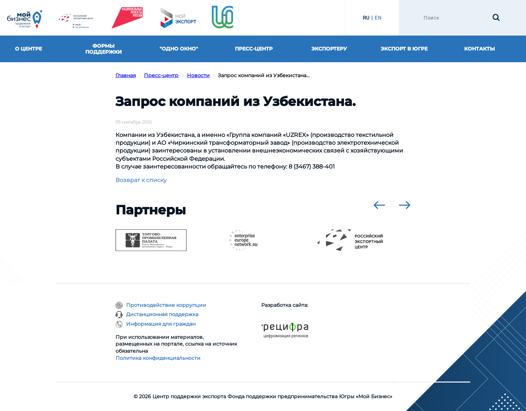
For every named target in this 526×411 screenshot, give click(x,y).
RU (366, 18)
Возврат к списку (141, 180)
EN (378, 18)
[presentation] (379, 205)
